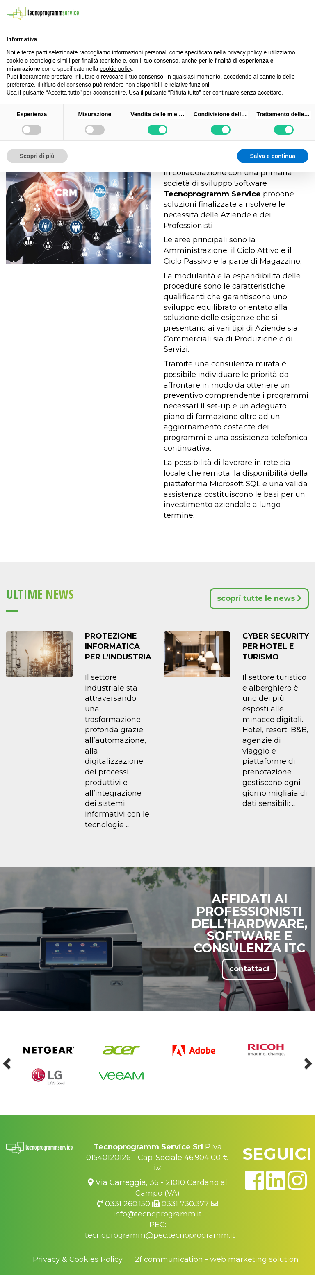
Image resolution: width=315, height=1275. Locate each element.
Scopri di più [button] (37, 156)
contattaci (249, 968)
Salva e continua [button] (272, 156)
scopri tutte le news (259, 598)
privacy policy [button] (245, 52)
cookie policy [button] (116, 68)
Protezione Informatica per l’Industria (118, 646)
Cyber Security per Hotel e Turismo (275, 646)
